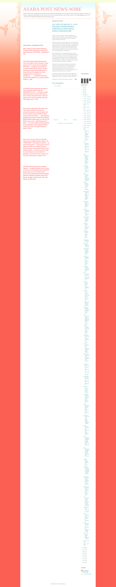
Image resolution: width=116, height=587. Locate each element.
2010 (84, 562)
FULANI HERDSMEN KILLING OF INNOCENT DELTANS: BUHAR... (86, 369)
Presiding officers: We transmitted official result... (86, 226)
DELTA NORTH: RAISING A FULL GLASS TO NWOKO (86, 186)
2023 (84, 89)
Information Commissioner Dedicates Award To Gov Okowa (86, 339)
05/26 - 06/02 (86, 121)
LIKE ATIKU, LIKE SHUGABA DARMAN (86, 509)
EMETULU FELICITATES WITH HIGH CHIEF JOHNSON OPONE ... (86, 419)
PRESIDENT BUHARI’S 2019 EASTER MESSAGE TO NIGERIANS (86, 481)
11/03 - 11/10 (86, 96)
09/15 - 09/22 (86, 102)
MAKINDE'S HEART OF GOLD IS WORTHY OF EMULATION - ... (86, 380)
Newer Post (56, 119)
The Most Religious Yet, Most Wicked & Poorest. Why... (86, 310)
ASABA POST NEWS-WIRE (52, 9)
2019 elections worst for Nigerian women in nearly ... (86, 219)
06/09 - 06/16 (86, 117)
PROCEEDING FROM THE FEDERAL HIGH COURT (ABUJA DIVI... (86, 195)
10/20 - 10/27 (86, 100)
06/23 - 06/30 (86, 115)
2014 (84, 555)
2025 (84, 87)
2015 (84, 553)
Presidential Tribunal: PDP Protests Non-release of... (86, 235)
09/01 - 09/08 (86, 107)
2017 (84, 549)
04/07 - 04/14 (86, 540)
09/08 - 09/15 (86, 104)
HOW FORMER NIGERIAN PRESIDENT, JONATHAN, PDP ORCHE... (86, 527)
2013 (84, 556)
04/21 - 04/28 (86, 127)
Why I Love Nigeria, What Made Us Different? (86, 536)
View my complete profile (86, 573)
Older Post (75, 119)
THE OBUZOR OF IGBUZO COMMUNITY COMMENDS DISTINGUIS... (86, 135)
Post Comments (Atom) (68, 123)
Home (65, 119)
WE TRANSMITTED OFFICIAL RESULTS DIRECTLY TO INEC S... (86, 319)
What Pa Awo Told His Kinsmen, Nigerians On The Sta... (86, 251)
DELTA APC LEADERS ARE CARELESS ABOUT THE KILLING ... (86, 358)
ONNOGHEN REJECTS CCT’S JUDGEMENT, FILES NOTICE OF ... (86, 491)
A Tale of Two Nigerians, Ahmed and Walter (86, 303)
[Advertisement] (65, 103)
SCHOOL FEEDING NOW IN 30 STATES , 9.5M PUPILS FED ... (86, 260)
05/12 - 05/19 (86, 123)
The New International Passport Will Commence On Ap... (86, 212)
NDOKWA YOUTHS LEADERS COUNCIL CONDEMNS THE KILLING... (86, 471)
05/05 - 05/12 (86, 125)
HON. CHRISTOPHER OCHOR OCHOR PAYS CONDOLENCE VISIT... (86, 159)
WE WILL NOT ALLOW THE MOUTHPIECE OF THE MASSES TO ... (86, 295)
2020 (84, 92)
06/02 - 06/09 (86, 119)
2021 (84, 91)
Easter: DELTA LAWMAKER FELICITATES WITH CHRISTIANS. (86, 430)
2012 (84, 558)
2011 (84, 560)
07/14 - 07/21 (86, 112)
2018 (84, 547)
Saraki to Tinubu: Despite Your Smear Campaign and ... (86, 285)
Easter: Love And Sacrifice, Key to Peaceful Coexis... (86, 389)
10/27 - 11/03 (86, 98)
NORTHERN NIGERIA (86, 241)
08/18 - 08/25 (86, 110)
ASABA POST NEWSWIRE (86, 571)
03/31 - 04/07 (86, 543)
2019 (84, 94)
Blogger (63, 583)
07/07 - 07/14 (86, 113)
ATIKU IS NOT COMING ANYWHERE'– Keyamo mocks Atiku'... (86, 329)
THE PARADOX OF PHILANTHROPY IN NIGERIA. (86, 517)
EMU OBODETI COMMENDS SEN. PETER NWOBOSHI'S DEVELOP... (86, 441)
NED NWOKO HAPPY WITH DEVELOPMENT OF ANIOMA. (86, 177)
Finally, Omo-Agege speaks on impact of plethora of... (86, 204)
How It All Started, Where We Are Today (86, 245)
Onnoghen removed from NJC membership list (86, 269)
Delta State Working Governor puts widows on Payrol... (86, 168)
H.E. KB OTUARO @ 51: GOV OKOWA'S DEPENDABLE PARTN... (86, 348)
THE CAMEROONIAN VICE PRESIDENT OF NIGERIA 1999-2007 (86, 501)
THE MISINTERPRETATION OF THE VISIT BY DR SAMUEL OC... (86, 409)
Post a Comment (57, 85)
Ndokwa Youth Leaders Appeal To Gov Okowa (86, 462)
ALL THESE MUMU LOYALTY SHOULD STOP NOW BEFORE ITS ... (86, 398)
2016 (84, 551)
